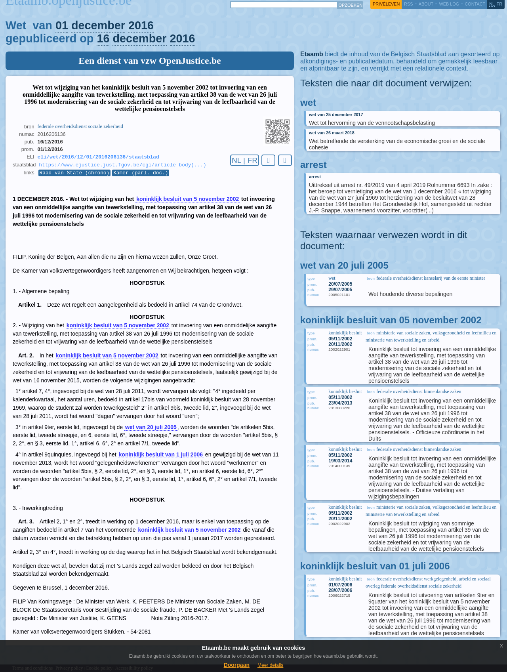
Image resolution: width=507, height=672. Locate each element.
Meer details (270, 665)
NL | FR (244, 160)
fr (500, 4)
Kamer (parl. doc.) (140, 174)
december (98, 25)
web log (449, 4)
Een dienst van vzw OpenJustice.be (149, 60)
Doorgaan (237, 665)
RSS (408, 4)
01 (61, 25)
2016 (141, 25)
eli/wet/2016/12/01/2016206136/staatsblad (98, 157)
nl (492, 4)
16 (103, 38)
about (426, 4)
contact (475, 4)
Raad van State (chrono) (75, 174)
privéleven (386, 4)
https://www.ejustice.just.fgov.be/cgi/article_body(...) (122, 166)
